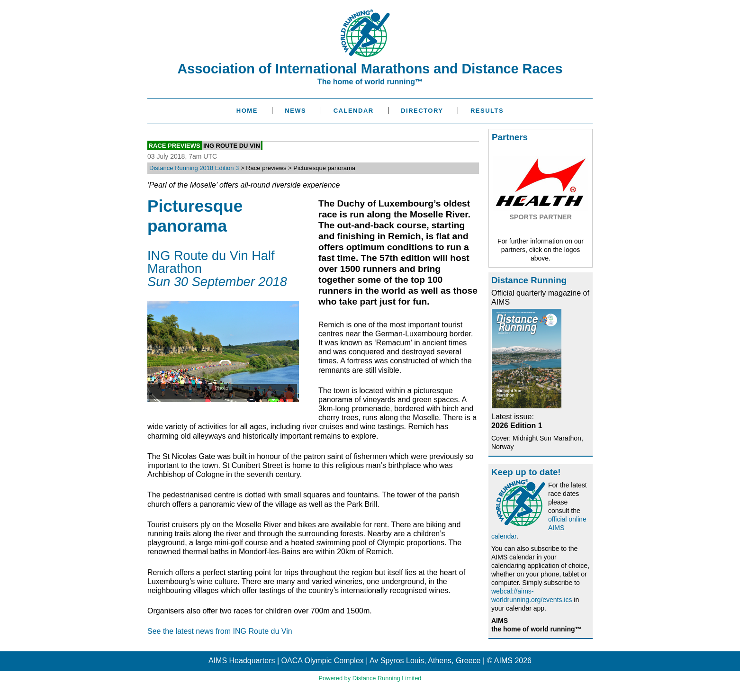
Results (487, 110)
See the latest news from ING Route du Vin (219, 631)
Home (247, 110)
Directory (422, 110)
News (295, 110)
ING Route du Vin (231, 145)
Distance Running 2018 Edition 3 (194, 167)
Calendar (354, 110)
